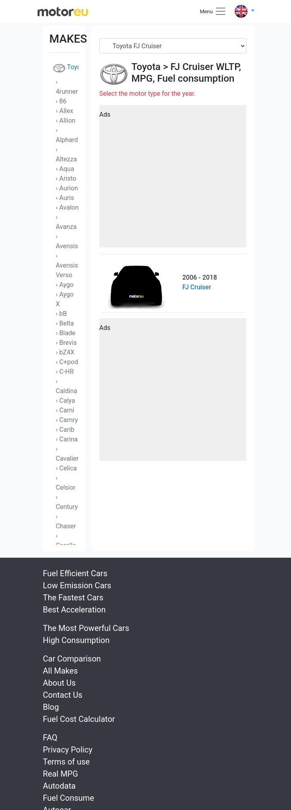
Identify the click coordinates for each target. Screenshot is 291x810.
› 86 (61, 101)
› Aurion (67, 188)
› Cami (65, 410)
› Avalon (67, 207)
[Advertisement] (172, 179)
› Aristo (66, 178)
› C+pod (67, 362)
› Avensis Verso (67, 265)
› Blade (66, 333)
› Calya (65, 400)
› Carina (67, 439)
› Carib (65, 429)
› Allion (66, 120)
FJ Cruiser (191, 66)
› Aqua (65, 169)
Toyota (66, 68)
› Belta (65, 323)
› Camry (67, 420)
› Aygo (65, 285)
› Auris (65, 198)
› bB (61, 313)
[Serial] (172, 46)
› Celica (66, 468)
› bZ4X (65, 352)
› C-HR (65, 371)
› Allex (64, 111)
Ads (105, 114)
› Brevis (66, 342)
